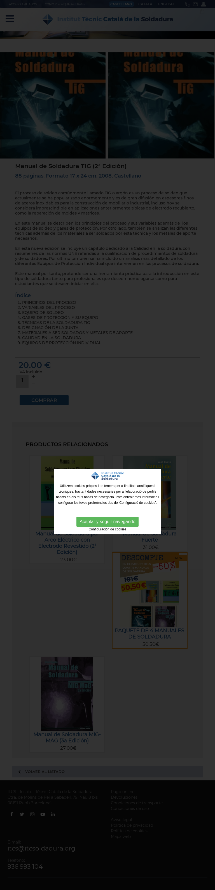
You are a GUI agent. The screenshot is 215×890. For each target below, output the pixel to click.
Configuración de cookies (108, 529)
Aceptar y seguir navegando (107, 521)
